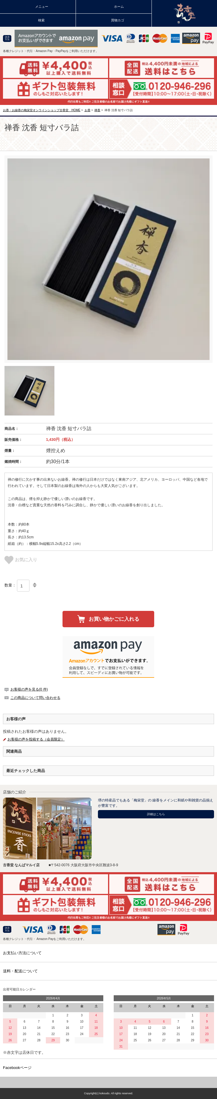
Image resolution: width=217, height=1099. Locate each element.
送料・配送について (20, 971)
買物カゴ (117, 20)
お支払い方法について (22, 953)
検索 (41, 20)
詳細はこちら (156, 814)
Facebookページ (17, 1067)
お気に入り (20, 559)
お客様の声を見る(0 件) (29, 689)
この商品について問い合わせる (35, 698)
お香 (87, 110)
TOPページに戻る (108, 1082)
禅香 (97, 110)
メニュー (41, 6)
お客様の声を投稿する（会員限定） (36, 739)
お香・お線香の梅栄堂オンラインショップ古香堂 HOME (41, 110)
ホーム (119, 6)
